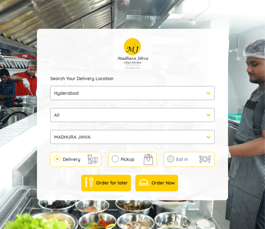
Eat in (182, 159)
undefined (132, 115)
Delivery (71, 159)
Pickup (127, 159)
